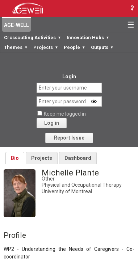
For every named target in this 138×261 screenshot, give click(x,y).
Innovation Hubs (88, 37)
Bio (15, 158)
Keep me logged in (65, 114)
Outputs (102, 47)
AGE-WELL (16, 25)
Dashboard (77, 158)
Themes (16, 47)
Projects (45, 47)
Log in (51, 123)
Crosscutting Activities (32, 37)
